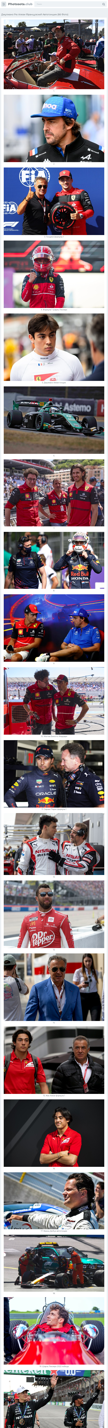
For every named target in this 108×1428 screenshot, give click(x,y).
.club (20, 4)
